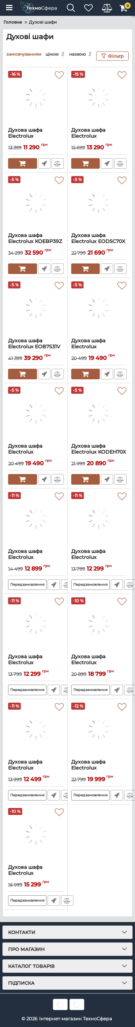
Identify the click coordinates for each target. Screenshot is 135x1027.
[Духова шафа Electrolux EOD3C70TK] (99, 729)
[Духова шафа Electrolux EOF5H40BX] (99, 97)
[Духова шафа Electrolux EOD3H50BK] (36, 518)
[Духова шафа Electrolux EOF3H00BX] (36, 97)
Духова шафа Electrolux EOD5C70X (99, 241)
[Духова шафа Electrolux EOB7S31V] (36, 307)
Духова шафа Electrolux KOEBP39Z (36, 241)
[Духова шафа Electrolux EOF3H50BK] (36, 729)
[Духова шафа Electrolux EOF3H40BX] (99, 518)
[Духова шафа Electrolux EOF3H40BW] (36, 623)
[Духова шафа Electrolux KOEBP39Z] (36, 202)
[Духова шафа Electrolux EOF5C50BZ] (36, 834)
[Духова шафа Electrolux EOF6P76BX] (99, 623)
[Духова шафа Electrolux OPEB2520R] (36, 413)
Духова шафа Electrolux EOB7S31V (36, 347)
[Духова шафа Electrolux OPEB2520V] (99, 307)
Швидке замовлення (44, 163)
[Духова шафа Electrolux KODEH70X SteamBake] (99, 413)
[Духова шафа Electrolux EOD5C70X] (99, 202)
